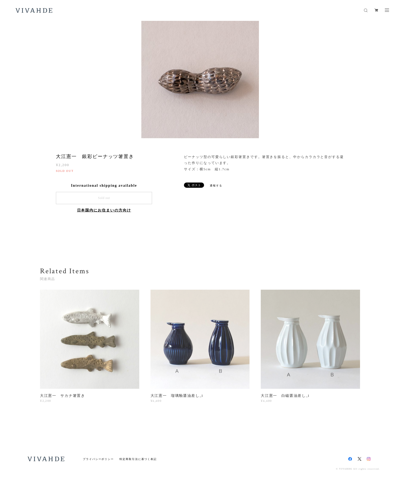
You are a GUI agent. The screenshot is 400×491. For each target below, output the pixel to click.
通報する (216, 185)
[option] (200, 79)
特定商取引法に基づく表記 (138, 459)
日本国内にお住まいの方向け (104, 210)
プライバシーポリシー (98, 459)
